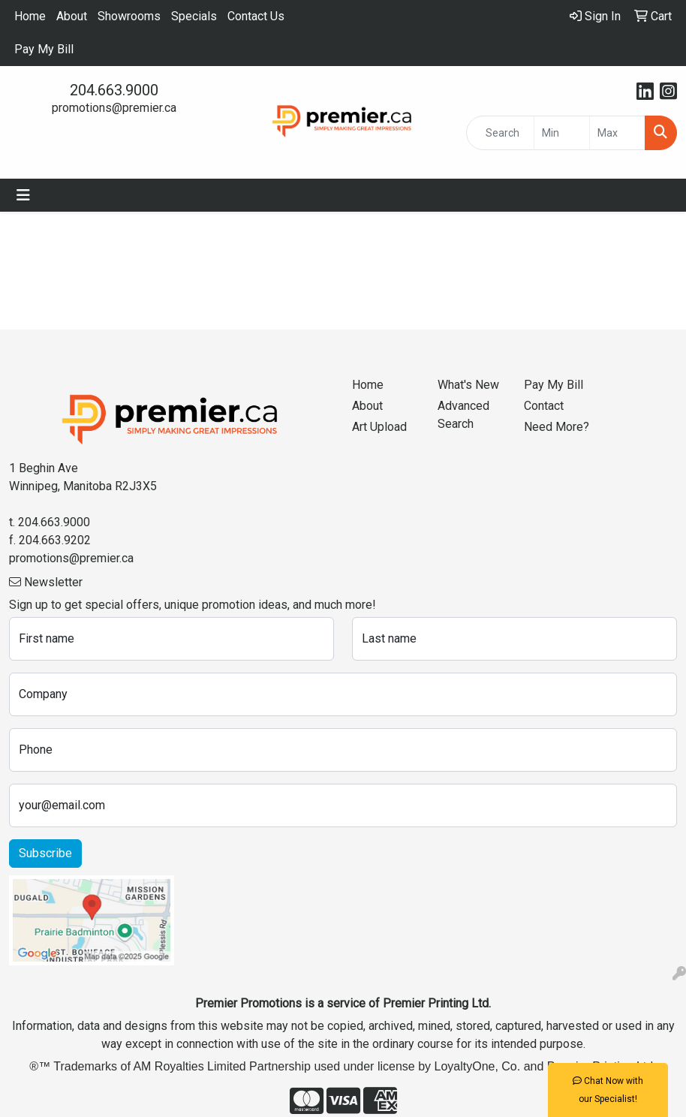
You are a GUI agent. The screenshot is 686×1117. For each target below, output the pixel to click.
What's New (468, 385)
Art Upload (379, 427)
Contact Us (255, 16)
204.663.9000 (114, 90)
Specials (194, 16)
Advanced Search (463, 415)
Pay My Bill (44, 49)
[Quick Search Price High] (617, 133)
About (71, 16)
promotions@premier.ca (114, 108)
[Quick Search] (500, 133)
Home (30, 16)
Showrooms (129, 16)
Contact (544, 406)
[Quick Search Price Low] (562, 133)
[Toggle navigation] (23, 195)
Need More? (556, 427)
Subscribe (45, 853)
